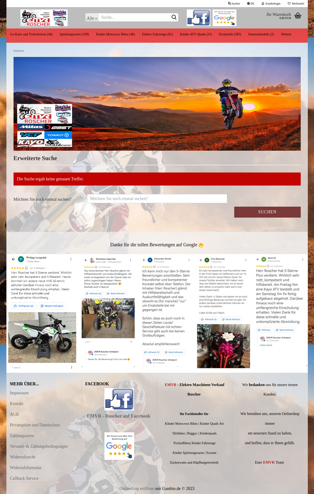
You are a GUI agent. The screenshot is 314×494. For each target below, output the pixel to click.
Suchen (234, 3)
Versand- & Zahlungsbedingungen (39, 446)
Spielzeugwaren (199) (74, 34)
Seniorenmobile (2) (261, 34)
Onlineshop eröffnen (137, 488)
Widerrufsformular (26, 467)
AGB (14, 414)
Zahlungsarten (22, 435)
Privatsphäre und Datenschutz (35, 425)
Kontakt (16, 403)
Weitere (286, 34)
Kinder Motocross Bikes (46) (115, 34)
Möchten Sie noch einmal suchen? (42, 199)
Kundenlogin (271, 3)
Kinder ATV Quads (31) (196, 34)
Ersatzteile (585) (230, 34)
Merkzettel (296, 3)
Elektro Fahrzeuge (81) (157, 34)
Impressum (19, 393)
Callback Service (24, 478)
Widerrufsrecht (22, 457)
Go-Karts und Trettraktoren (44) (31, 34)
